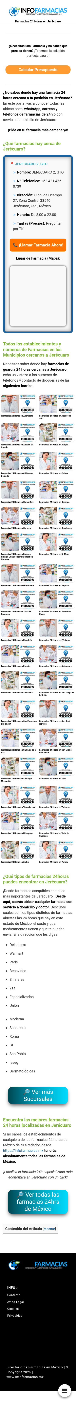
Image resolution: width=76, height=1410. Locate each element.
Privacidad (14, 1315)
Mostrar (49, 1229)
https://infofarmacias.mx (23, 1150)
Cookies (13, 1308)
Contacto (13, 1295)
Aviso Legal (15, 1302)
